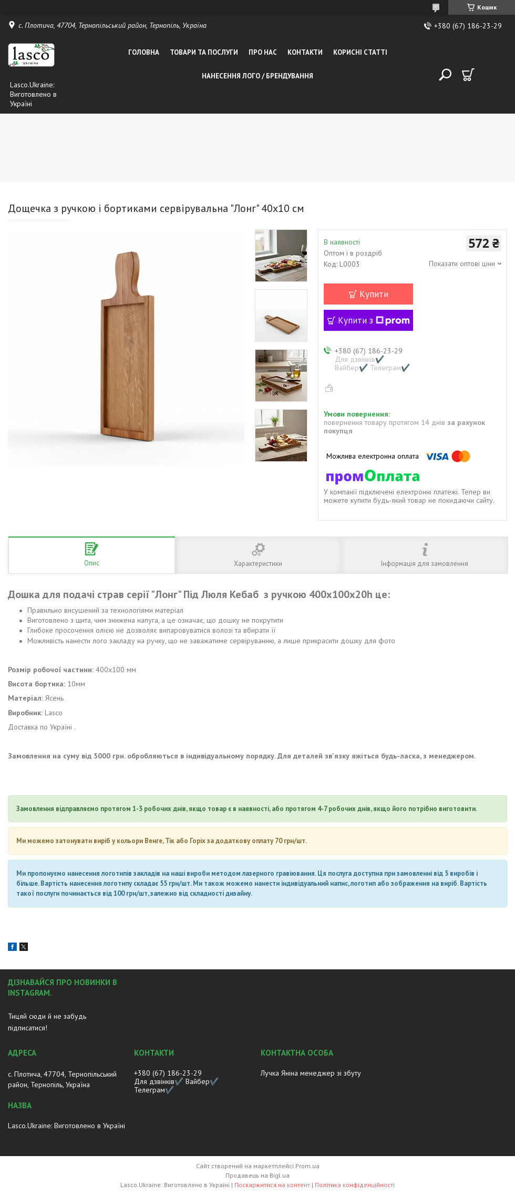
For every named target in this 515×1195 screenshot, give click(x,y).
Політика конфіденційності (355, 1185)
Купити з (374, 320)
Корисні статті (360, 52)
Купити (373, 294)
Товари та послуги (204, 52)
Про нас (263, 52)
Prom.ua (307, 1166)
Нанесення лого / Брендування (257, 76)
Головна (143, 52)
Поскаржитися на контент (272, 1185)
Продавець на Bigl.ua (257, 1175)
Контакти (305, 52)
